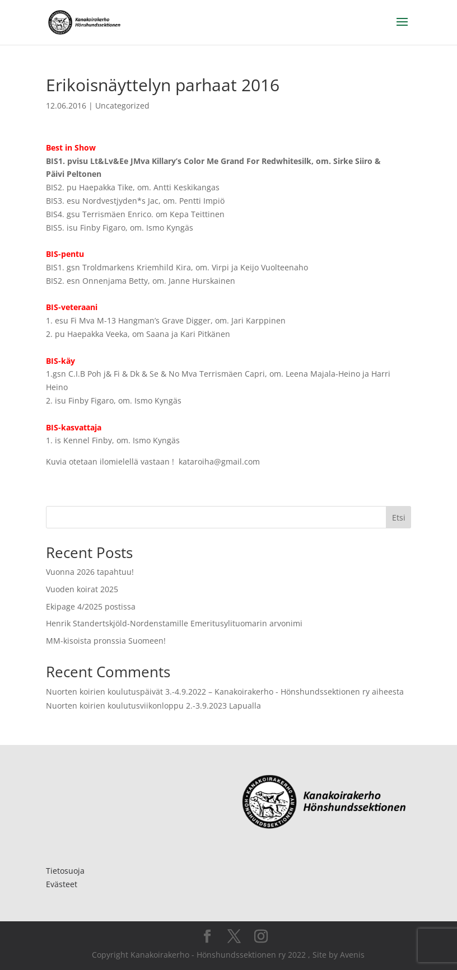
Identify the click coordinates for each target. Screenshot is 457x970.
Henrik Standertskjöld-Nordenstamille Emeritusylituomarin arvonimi (174, 623)
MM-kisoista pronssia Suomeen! (106, 640)
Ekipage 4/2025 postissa (91, 606)
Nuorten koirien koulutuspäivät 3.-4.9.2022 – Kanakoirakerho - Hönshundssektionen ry (208, 691)
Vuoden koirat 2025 (82, 589)
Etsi (398, 517)
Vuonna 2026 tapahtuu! (90, 571)
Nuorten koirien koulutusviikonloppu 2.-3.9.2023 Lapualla (153, 705)
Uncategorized (122, 105)
